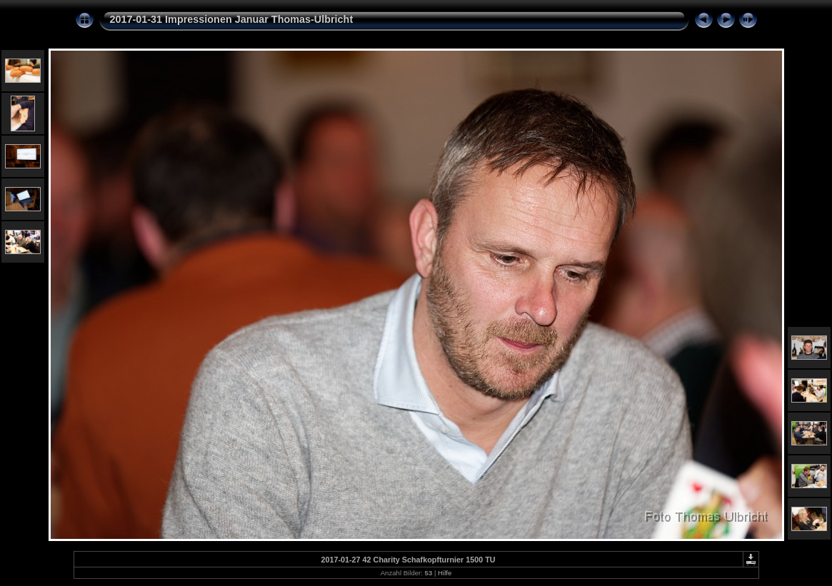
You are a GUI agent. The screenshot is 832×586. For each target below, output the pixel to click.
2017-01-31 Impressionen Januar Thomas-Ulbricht (232, 19)
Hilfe (444, 573)
